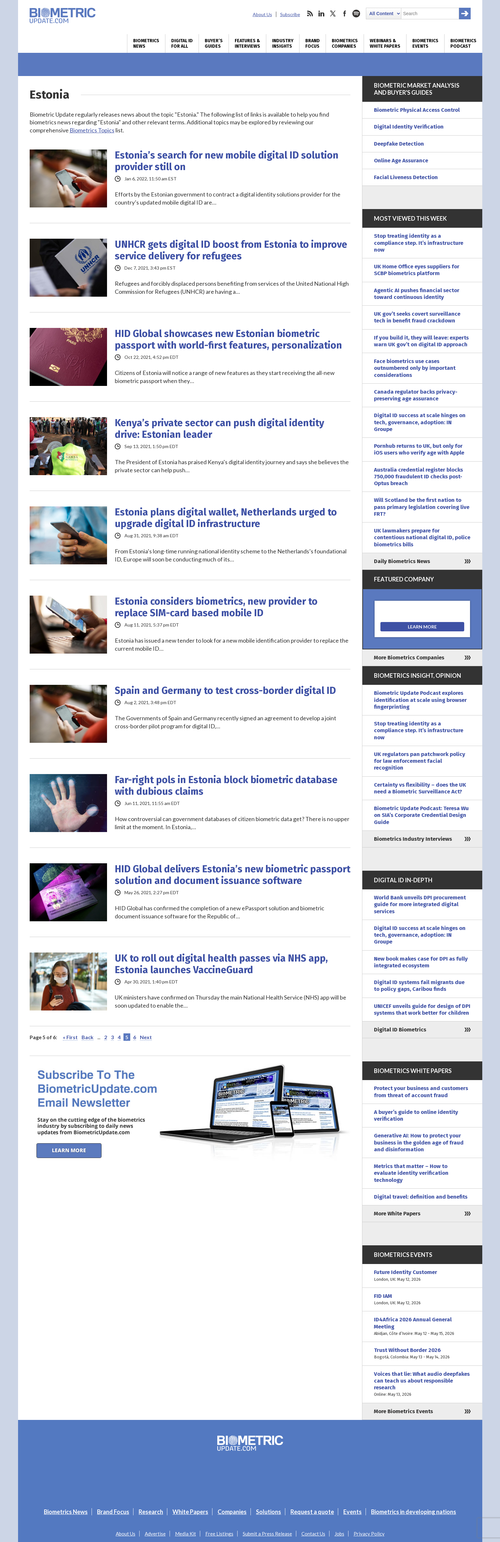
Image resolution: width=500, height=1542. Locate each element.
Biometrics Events (425, 43)
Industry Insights (282, 43)
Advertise (155, 1534)
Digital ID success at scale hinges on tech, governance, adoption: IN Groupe (420, 422)
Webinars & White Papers (385, 43)
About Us (262, 14)
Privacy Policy (369, 1534)
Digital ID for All (182, 43)
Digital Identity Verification (409, 126)
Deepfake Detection (399, 143)
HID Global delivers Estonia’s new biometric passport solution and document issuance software (232, 874)
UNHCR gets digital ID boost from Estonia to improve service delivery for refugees (231, 250)
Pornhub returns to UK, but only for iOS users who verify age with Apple (419, 449)
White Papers (190, 1511)
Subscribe (290, 14)
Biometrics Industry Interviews (413, 839)
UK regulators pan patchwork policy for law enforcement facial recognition (419, 761)
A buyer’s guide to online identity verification (416, 1115)
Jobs (339, 1534)
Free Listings (219, 1534)
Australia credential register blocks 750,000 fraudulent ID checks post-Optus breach (418, 476)
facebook (344, 13)
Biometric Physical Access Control (417, 110)
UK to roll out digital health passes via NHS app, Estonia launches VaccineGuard (221, 964)
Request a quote (312, 1511)
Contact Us (313, 1534)
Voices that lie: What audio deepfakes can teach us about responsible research (422, 1384)
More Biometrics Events (403, 1411)
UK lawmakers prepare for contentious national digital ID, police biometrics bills (422, 537)
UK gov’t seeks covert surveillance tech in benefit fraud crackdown (417, 317)
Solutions (268, 1511)
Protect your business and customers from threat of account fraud (421, 1091)
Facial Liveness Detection (406, 177)
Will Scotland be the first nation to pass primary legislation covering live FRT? (421, 507)
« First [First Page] (70, 1037)
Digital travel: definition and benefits (420, 1196)
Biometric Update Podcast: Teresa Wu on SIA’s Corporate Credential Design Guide (421, 815)
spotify (356, 13)
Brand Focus (312, 43)
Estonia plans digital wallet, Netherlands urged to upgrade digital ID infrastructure (226, 518)
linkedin (321, 13)
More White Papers (397, 1213)
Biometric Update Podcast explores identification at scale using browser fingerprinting (420, 700)
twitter (333, 13)
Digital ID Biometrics (400, 1029)
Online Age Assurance (401, 160)
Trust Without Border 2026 (422, 1354)
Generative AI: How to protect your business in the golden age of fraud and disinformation (419, 1142)
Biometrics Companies (345, 43)
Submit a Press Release (267, 1534)
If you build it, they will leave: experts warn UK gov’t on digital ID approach (421, 341)
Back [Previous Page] (87, 1037)
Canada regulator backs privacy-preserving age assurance (415, 395)
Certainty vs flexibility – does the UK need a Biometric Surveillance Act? (420, 788)
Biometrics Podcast (463, 43)
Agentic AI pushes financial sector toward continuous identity (416, 294)
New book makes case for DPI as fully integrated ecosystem (421, 962)
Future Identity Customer (422, 1276)
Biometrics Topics (92, 130)
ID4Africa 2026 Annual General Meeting (422, 1326)
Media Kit (185, 1534)
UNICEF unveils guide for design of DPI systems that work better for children (422, 1009)
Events (352, 1511)
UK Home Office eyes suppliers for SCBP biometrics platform (416, 270)
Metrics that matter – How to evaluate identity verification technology (411, 1173)
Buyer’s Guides (214, 43)
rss (310, 13)
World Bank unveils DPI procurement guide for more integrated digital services (420, 904)
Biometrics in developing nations (413, 1511)
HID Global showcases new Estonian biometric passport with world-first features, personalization (228, 339)
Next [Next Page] (146, 1037)
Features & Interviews (247, 43)
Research (151, 1511)
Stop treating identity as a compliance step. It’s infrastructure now (418, 243)
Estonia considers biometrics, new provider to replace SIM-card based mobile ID (216, 607)
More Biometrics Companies (409, 657)
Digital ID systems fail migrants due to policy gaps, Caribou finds (419, 985)
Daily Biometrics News (402, 561)
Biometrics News (146, 43)
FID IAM (422, 1300)
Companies (232, 1511)
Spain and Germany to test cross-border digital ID (225, 690)
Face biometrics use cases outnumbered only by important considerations (415, 368)
